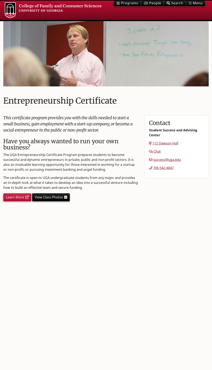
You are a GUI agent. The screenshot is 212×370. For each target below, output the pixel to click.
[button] (175, 3)
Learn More (15, 197)
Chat (157, 151)
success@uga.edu (167, 159)
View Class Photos (49, 197)
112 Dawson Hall (165, 143)
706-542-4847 (163, 168)
